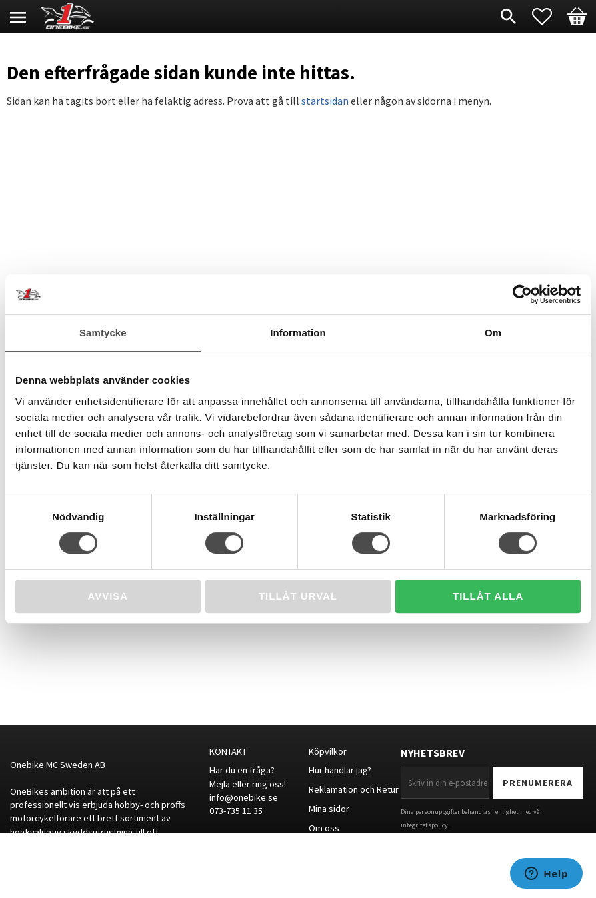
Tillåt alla (488, 596)
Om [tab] (493, 332)
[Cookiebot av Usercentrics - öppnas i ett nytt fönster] (522, 294)
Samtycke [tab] (103, 332)
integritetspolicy (424, 825)
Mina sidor (329, 809)
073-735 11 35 (236, 811)
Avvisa (107, 596)
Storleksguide (337, 847)
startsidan (325, 100)
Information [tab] (298, 332)
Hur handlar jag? (340, 770)
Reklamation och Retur (354, 789)
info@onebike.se (243, 797)
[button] (548, 17)
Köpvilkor (328, 751)
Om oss (324, 828)
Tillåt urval (298, 596)
